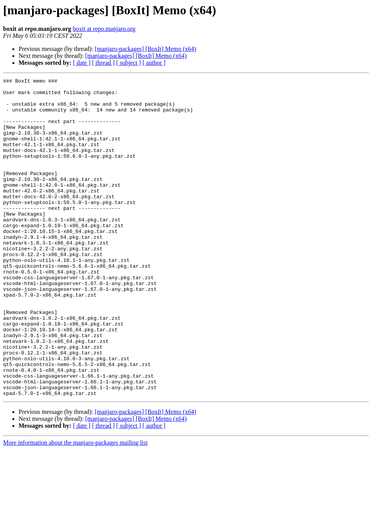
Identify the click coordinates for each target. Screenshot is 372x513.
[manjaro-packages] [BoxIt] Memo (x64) (145, 49)
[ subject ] (128, 62)
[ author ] (154, 62)
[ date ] (81, 62)
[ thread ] (103, 62)
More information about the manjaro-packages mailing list (75, 506)
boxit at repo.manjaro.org (104, 28)
